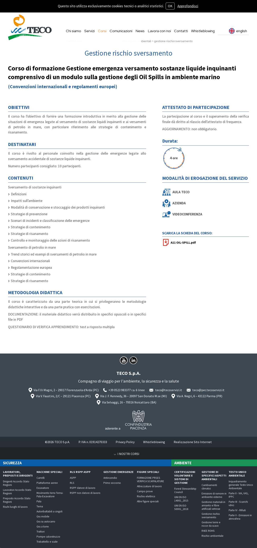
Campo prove (145, 491)
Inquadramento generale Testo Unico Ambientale (241, 485)
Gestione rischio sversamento (211, 515)
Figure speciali (148, 472)
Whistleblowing (154, 442)
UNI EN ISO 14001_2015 (181, 498)
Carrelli (41, 478)
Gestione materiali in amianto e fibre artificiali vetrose (213, 505)
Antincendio (110, 478)
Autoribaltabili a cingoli (49, 511)
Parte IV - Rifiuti (237, 510)
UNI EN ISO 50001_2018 (181, 507)
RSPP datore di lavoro (82, 488)
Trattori (41, 531)
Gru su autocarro (46, 521)
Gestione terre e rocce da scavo (211, 524)
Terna (40, 506)
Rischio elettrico (146, 496)
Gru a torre (43, 526)
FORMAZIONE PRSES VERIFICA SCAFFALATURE (150, 479)
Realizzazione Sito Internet (193, 442)
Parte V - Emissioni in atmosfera (240, 517)
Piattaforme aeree (47, 483)
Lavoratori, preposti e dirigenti (18, 473)
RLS (72, 483)
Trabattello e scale (47, 541)
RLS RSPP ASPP (80, 472)
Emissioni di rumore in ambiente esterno (214, 495)
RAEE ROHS (208, 530)
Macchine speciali (49, 472)
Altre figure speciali (148, 501)
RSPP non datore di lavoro (85, 493)
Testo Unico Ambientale (237, 473)
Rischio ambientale (212, 536)
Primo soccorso (112, 483)
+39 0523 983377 (119, 390)
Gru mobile (43, 516)
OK (170, 6)
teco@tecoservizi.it (168, 390)
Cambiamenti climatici (209, 486)
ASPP (73, 478)
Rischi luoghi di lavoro (15, 507)
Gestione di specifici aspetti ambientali (214, 475)
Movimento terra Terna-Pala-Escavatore (50, 494)
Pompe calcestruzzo (48, 536)
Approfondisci (187, 6)
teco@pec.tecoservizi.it (208, 390)
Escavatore (43, 488)
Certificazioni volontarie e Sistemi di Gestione (184, 477)
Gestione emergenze (118, 472)
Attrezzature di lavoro (149, 486)
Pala (39, 501)
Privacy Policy (125, 442)
